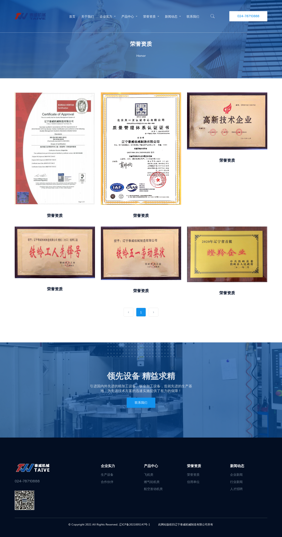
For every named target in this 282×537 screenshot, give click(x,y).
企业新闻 (236, 474)
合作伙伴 (107, 481)
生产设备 (107, 474)
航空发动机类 (153, 488)
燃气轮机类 (152, 481)
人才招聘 (236, 488)
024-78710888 (248, 16)
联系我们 (141, 402)
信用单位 (193, 481)
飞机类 (148, 474)
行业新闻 (236, 481)
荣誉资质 (55, 215)
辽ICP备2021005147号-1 (134, 524)
